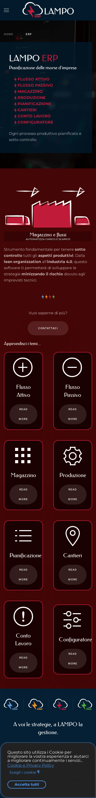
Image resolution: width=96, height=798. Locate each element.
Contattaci (48, 328)
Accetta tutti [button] (27, 784)
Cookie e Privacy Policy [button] (30, 765)
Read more (23, 414)
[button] (6, 10)
